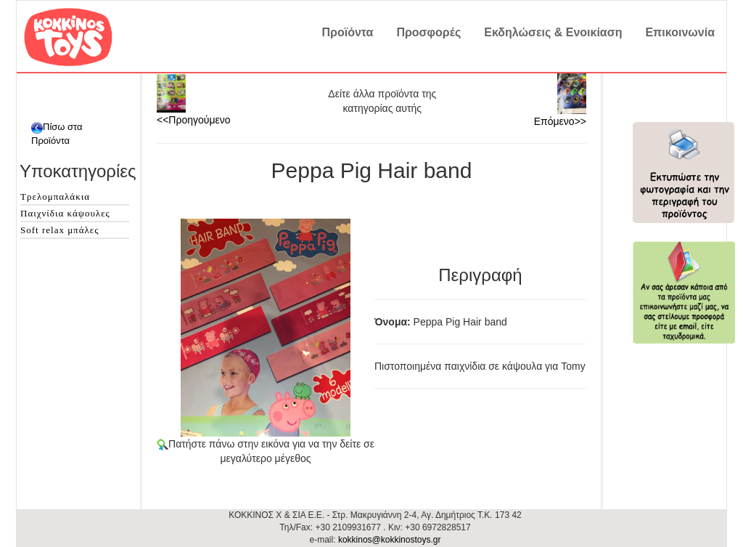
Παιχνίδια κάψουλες (65, 213)
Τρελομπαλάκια (55, 196)
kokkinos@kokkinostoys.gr (389, 540)
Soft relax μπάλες (59, 229)
